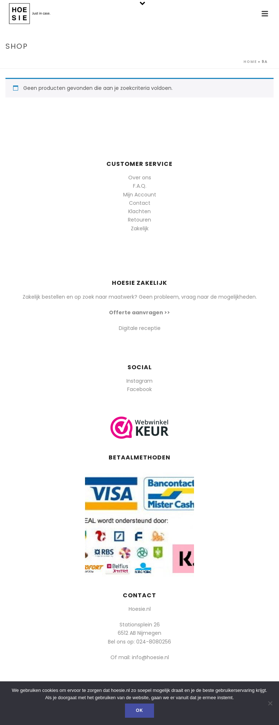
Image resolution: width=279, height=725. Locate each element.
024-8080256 (153, 641)
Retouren (139, 219)
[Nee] (270, 703)
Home (250, 61)
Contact (139, 203)
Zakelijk (140, 228)
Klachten (139, 211)
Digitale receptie (140, 328)
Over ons (139, 177)
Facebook (139, 389)
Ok (139, 710)
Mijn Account (139, 194)
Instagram (139, 381)
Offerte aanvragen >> (139, 312)
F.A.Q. (139, 186)
